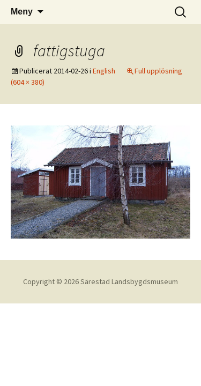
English (104, 71)
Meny (22, 11)
